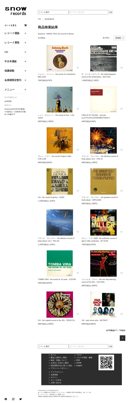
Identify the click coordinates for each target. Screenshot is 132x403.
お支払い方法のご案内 (60, 363)
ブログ (79, 355)
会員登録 (8, 101)
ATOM (78, 363)
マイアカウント (10, 97)
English (79, 365)
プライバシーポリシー (60, 368)
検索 (111, 12)
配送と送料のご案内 (59, 357)
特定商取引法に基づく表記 (61, 365)
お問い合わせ (56, 383)
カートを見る (15, 25)
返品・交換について (59, 360)
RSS (78, 360)
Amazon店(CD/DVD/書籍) (14, 109)
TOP (39, 19)
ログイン (8, 105)
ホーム (53, 355)
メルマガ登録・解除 (84, 357)
